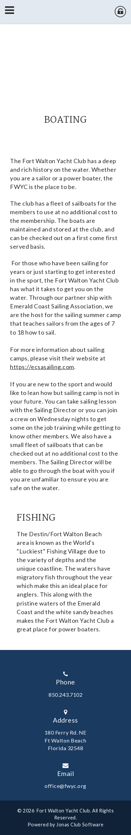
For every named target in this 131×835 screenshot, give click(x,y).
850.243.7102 (65, 694)
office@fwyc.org (65, 786)
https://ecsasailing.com (42, 366)
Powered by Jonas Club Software (66, 824)
